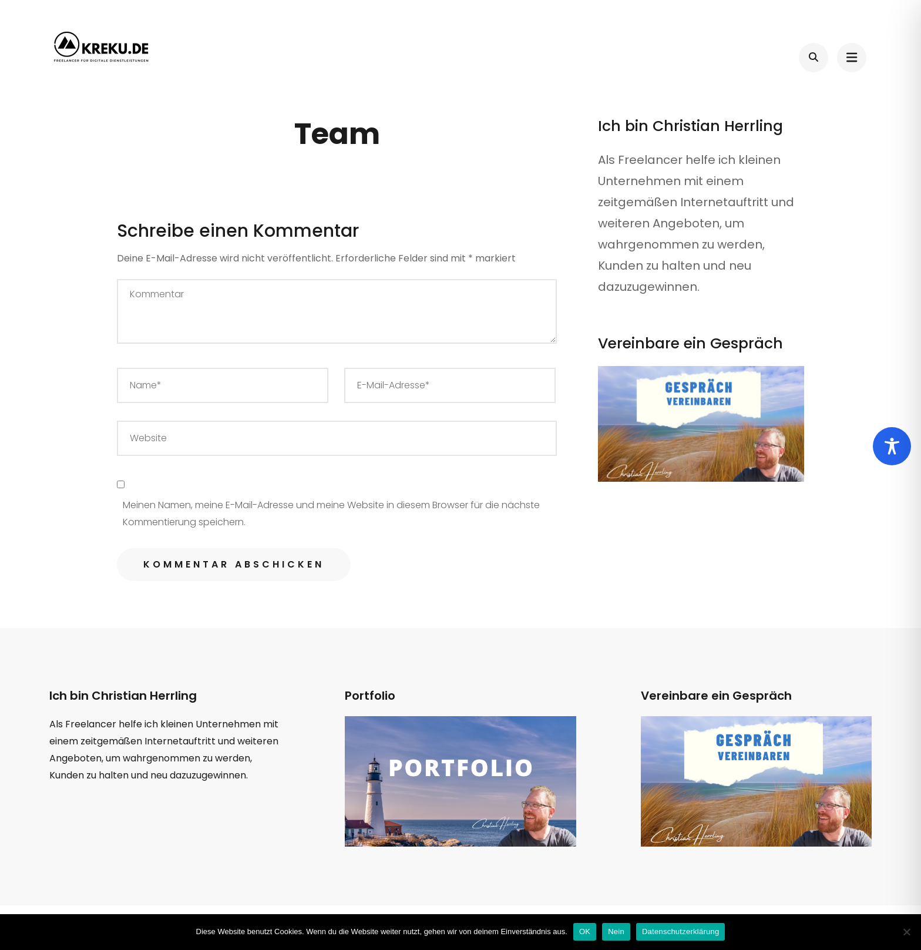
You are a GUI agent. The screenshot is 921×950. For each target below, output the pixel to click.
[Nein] (906, 932)
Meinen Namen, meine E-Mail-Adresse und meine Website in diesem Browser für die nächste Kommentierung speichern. (331, 513)
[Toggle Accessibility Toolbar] (892, 446)
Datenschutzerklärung (680, 931)
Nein (616, 931)
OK (584, 931)
